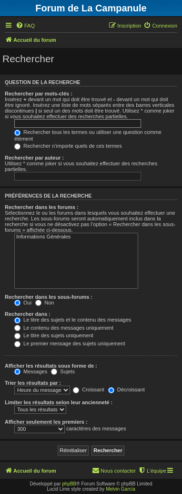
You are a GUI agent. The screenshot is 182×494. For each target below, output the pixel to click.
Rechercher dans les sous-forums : (48, 297)
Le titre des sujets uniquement (53, 335)
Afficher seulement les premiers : (46, 422)
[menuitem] (25, 25)
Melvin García (120, 489)
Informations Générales (76, 237)
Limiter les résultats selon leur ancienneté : (58, 402)
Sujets (63, 371)
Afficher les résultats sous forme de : (51, 366)
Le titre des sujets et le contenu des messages (72, 320)
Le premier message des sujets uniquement (69, 343)
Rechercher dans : (28, 314)
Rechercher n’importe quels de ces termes (68, 146)
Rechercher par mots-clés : (38, 93)
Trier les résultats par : (33, 383)
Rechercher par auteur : (34, 158)
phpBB (69, 483)
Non (44, 302)
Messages (30, 371)
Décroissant (126, 389)
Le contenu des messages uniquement (63, 328)
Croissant (88, 389)
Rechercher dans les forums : (42, 207)
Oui (22, 302)
